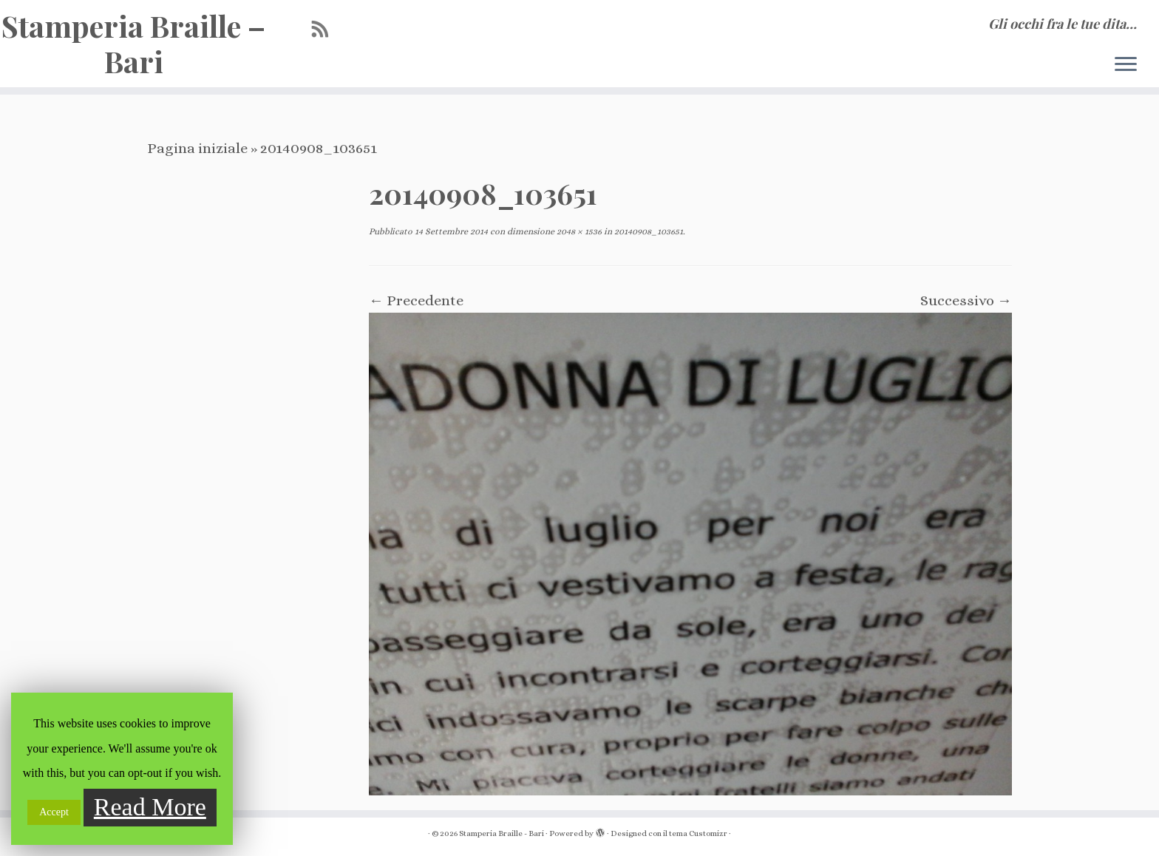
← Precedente (416, 300)
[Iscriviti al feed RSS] (325, 29)
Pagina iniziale (197, 148)
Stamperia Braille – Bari (133, 43)
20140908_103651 (647, 231)
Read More (150, 807)
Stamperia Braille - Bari (501, 833)
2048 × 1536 (578, 231)
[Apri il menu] (1126, 65)
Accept (54, 812)
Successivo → (966, 300)
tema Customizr (698, 833)
